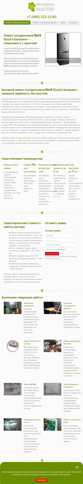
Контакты (73, 22)
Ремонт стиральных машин (45, 22)
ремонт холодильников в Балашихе (71, 370)
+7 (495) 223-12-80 (41, 17)
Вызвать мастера (52, 253)
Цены (63, 22)
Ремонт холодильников (17, 22)
